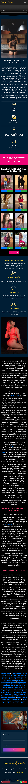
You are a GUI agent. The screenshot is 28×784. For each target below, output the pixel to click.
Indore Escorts (8, 524)
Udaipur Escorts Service (10, 685)
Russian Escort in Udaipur (11, 694)
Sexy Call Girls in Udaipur (8, 697)
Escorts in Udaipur (12, 675)
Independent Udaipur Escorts (17, 677)
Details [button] (4, 190)
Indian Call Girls (20, 702)
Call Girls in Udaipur (7, 678)
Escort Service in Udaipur (8, 682)
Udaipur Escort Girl (9, 702)
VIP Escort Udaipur (19, 678)
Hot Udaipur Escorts (19, 701)
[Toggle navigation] (25, 2)
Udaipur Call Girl (8, 684)
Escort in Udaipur (16, 673)
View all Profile (14, 252)
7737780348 (14, 161)
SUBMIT (14, 750)
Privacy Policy (16, 780)
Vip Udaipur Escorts (14, 687)
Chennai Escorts (14, 395)
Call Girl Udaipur (16, 689)
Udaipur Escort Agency (14, 690)
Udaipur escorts (14, 446)
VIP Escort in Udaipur (9, 680)
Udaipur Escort (5, 673)
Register (10, 190)
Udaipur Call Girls (17, 94)
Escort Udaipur (20, 680)
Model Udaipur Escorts (19, 696)
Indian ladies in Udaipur (14, 699)
